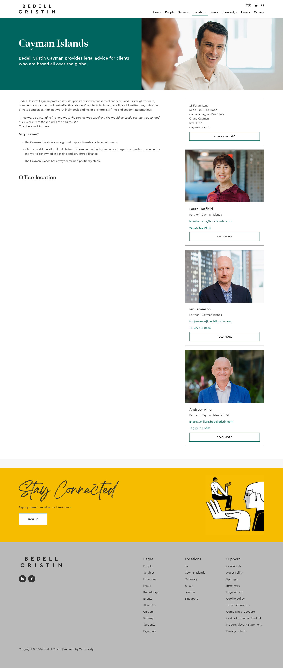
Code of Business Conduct (243, 618)
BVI (187, 566)
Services (184, 12)
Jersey (189, 585)
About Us (149, 605)
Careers (259, 12)
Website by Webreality (78, 649)
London (190, 592)
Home (157, 12)
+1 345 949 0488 (224, 136)
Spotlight (232, 579)
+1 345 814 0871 (199, 428)
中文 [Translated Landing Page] (248, 5)
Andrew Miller (201, 409)
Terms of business (238, 605)
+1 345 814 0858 (200, 227)
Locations (199, 12)
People (169, 12)
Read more (224, 236)
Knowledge (229, 12)
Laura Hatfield (201, 209)
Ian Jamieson (200, 309)
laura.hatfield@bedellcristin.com (210, 221)
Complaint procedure (240, 611)
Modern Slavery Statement (244, 624)
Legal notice (234, 592)
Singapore (191, 598)
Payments (149, 631)
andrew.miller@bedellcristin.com (211, 422)
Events (245, 12)
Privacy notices (236, 631)
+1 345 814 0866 (200, 328)
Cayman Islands (195, 572)
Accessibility (234, 572)
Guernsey (191, 579)
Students (149, 624)
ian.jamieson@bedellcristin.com (210, 321)
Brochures (233, 585)
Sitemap (148, 618)
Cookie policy (235, 598)
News (214, 12)
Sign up (33, 519)
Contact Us (233, 566)
